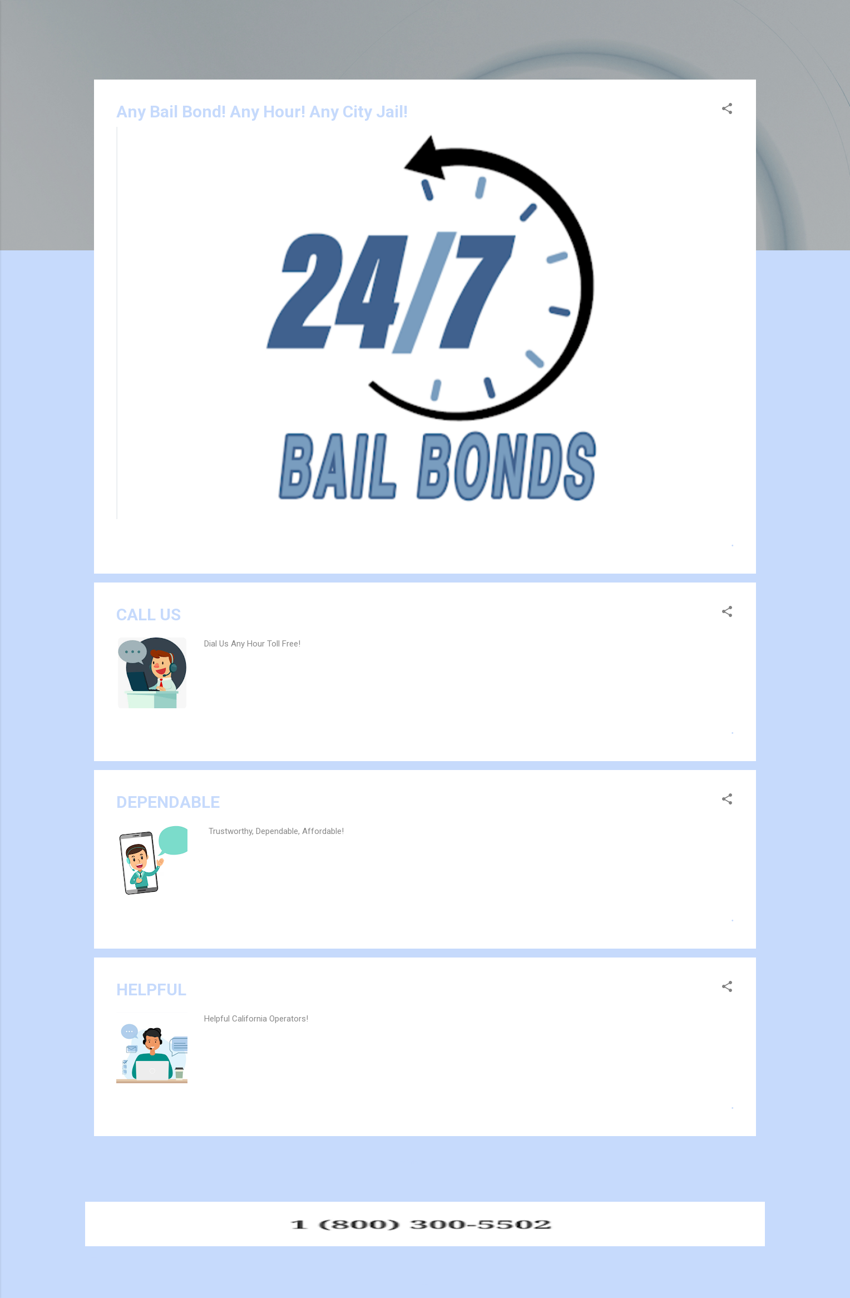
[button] (727, 110)
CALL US (148, 614)
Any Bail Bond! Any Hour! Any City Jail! (262, 111)
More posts (424, 1162)
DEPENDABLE (168, 802)
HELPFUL (151, 989)
